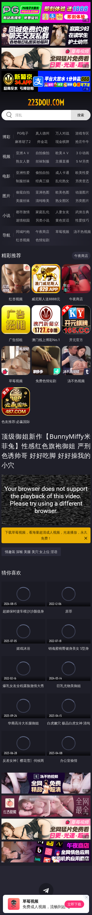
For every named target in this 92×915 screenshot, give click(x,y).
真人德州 (42, 133)
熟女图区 (62, 200)
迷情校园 (23, 220)
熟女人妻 (23, 161)
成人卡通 (62, 172)
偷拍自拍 (42, 172)
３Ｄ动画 (82, 152)
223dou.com (46, 102)
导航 (6, 235)
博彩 (6, 136)
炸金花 (42, 141)
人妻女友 (62, 212)
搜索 (80, 115)
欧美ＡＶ (62, 152)
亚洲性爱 (23, 172)
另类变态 (82, 181)
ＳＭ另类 (82, 161)
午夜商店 (42, 231)
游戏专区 (82, 133)
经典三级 (42, 181)
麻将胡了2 (23, 141)
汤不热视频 (82, 231)
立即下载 (74, 904)
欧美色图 (62, 192)
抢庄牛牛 (82, 141)
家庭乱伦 (42, 212)
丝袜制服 (42, 161)
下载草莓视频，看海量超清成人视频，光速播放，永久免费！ (46, 535)
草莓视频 (62, 231)
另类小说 (42, 220)
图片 (6, 195)
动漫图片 (82, 192)
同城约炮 (23, 231)
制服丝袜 (23, 181)
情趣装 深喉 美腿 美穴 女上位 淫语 (31, 551)
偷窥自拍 (23, 192)
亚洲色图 (42, 192)
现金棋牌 (62, 141)
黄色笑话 (62, 220)
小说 (6, 215)
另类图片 (82, 200)
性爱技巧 (82, 220)
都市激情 (23, 212)
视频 (6, 156)
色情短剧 (42, 240)
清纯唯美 (42, 200)
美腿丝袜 (23, 200)
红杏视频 (23, 240)
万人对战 (62, 133)
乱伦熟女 (62, 181)
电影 (6, 176)
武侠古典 (82, 212)
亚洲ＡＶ (23, 152)
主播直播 (62, 161)
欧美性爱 (82, 172)
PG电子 (22, 133)
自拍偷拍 (42, 152)
